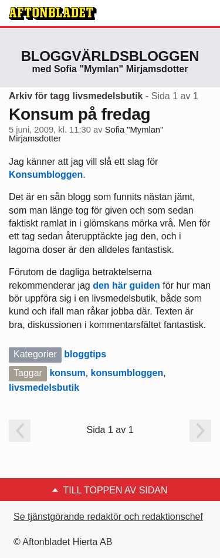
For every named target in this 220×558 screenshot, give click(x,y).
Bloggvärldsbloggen (110, 56)
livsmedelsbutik (44, 388)
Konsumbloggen (46, 175)
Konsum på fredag (79, 114)
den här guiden (126, 285)
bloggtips (85, 354)
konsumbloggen (127, 373)
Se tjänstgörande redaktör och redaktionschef (108, 517)
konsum (67, 373)
